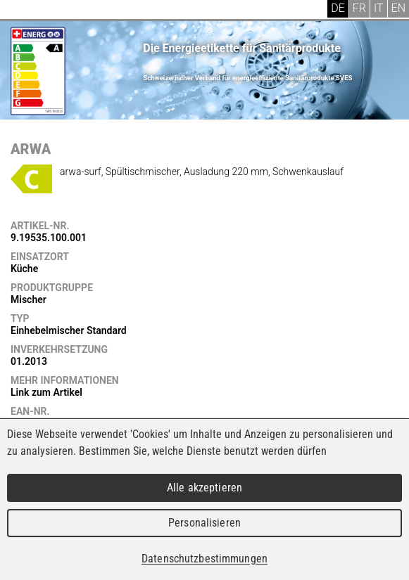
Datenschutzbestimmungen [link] (204, 558)
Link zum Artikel (46, 392)
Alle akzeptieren (204, 487)
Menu (21, 10)
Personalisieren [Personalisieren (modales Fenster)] (204, 522)
